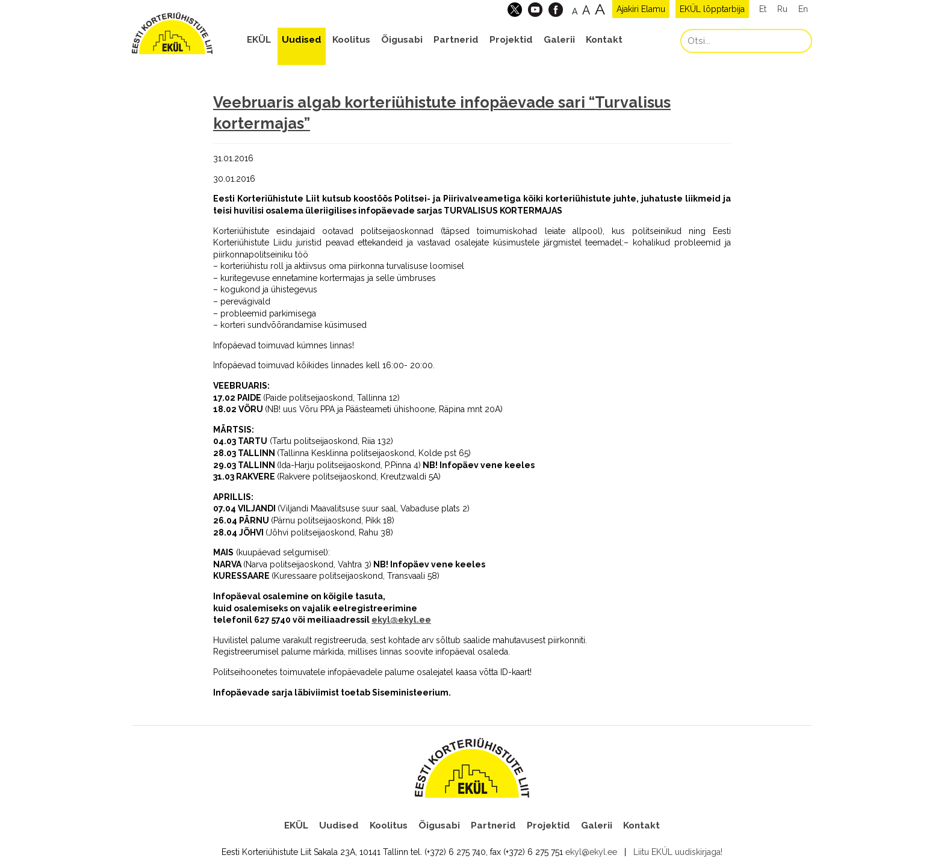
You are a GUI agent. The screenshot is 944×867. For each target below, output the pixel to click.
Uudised (301, 39)
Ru (782, 9)
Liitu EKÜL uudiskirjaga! (677, 852)
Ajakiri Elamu (640, 9)
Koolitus (351, 39)
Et (762, 9)
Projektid (511, 39)
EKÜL (259, 39)
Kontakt (604, 39)
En (803, 9)
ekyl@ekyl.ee (401, 620)
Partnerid (456, 39)
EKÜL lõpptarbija (712, 9)
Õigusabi (402, 39)
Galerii (559, 39)
